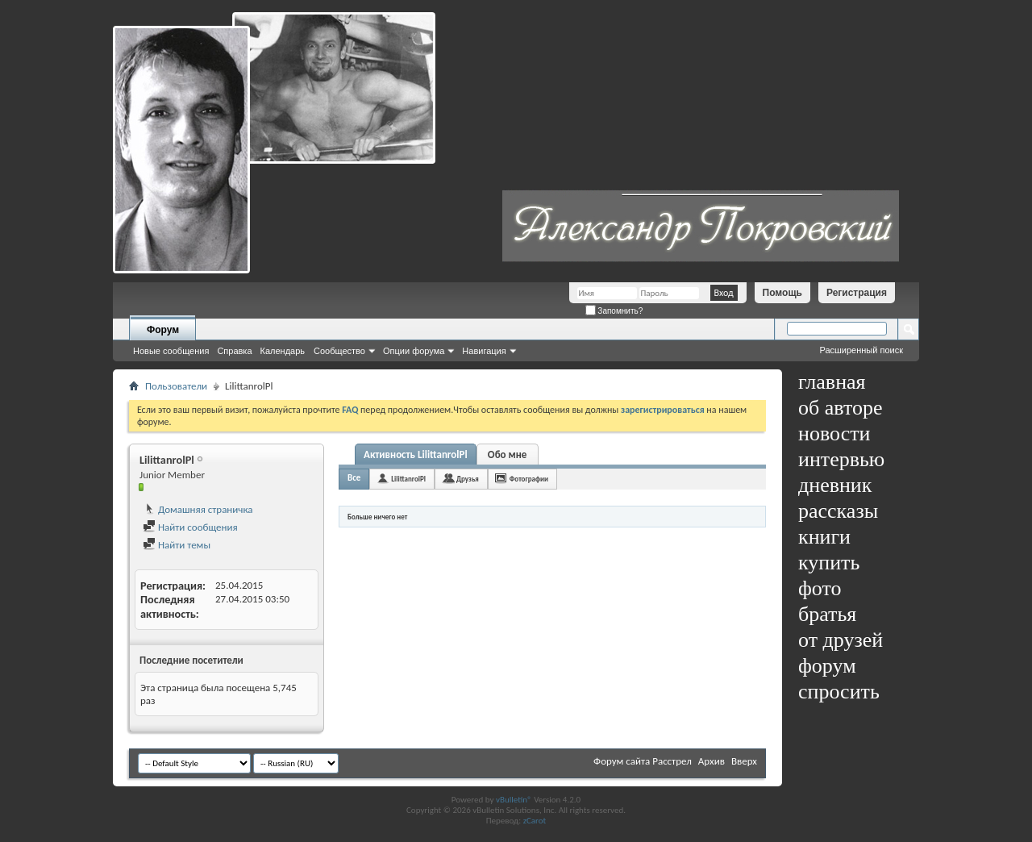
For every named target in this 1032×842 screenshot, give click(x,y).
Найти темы (176, 545)
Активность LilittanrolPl (416, 454)
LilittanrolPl (408, 478)
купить (828, 562)
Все (353, 478)
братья (827, 614)
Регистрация (856, 292)
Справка (234, 351)
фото (820, 588)
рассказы (838, 511)
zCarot (535, 820)
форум (827, 665)
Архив (711, 761)
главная (832, 382)
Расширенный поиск (861, 350)
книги (824, 536)
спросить (839, 691)
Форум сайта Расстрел (642, 761)
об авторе (840, 407)
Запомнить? (614, 310)
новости (834, 433)
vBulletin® (514, 799)
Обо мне (507, 454)
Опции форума (413, 351)
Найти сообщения (190, 527)
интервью (841, 459)
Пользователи (176, 386)
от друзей (840, 640)
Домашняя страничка (198, 509)
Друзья (467, 478)
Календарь (283, 351)
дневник (835, 485)
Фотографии (529, 478)
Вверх (744, 761)
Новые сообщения (171, 351)
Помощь (782, 292)
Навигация (484, 351)
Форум (163, 330)
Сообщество (339, 351)
